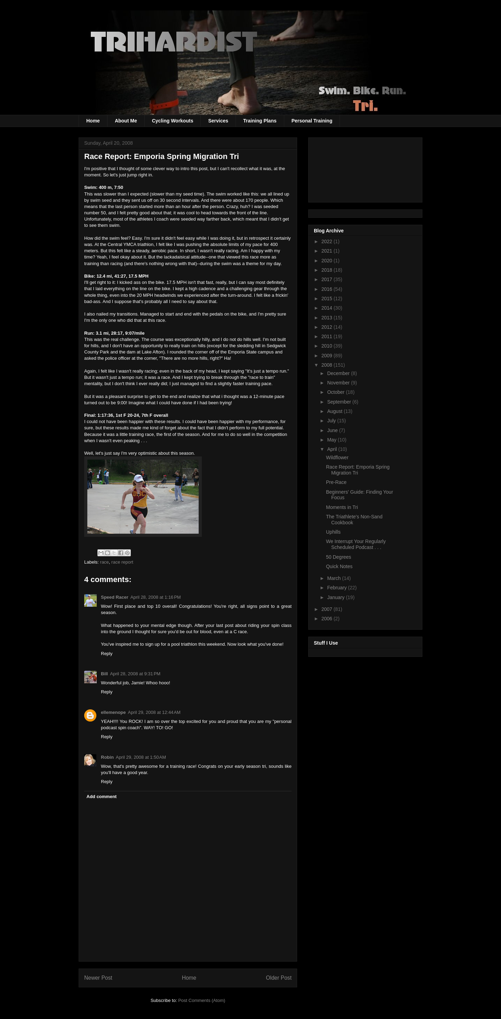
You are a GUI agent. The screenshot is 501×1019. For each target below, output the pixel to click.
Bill (104, 673)
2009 (327, 355)
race (104, 562)
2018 (327, 270)
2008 (327, 365)
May (332, 440)
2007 (327, 609)
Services (218, 121)
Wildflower (337, 457)
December (339, 373)
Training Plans (260, 121)
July (332, 420)
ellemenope (113, 712)
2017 (327, 279)
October (336, 392)
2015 (327, 298)
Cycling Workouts (172, 121)
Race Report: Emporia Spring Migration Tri (358, 470)
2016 (327, 289)
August (335, 411)
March (334, 578)
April (332, 449)
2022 (327, 241)
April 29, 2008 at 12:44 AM (154, 712)
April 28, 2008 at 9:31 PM (135, 673)
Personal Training (312, 121)
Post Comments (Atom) (201, 1000)
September (339, 402)
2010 (327, 346)
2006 (327, 618)
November (339, 382)
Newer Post (98, 978)
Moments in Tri (342, 507)
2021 (327, 251)
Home (93, 121)
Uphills (333, 532)
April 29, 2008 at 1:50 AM (141, 757)
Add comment (102, 796)
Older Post (279, 978)
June (333, 430)
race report (122, 562)
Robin (107, 757)
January (336, 597)
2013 (327, 317)
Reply (106, 653)
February (337, 587)
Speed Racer (114, 597)
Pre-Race (336, 482)
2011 (327, 336)
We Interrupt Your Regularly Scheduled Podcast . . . (356, 544)
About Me (126, 121)
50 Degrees (338, 557)
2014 (327, 308)
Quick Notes (339, 566)
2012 (327, 327)
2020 (327, 260)
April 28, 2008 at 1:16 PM (155, 597)
